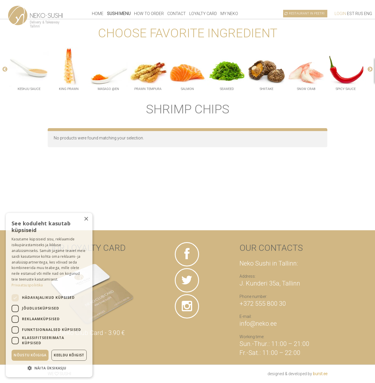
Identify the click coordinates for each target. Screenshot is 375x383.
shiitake (266, 89)
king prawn (69, 89)
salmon (187, 89)
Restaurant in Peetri (306, 13)
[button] (49, 367)
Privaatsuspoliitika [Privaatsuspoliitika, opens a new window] (27, 285)
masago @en (108, 89)
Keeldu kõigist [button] (69, 355)
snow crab (306, 89)
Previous (5, 69)
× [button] (86, 219)
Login (340, 13)
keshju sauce (29, 89)
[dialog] (49, 295)
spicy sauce (346, 89)
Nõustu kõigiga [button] (30, 355)
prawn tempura (147, 89)
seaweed (227, 89)
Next (370, 69)
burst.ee (320, 373)
